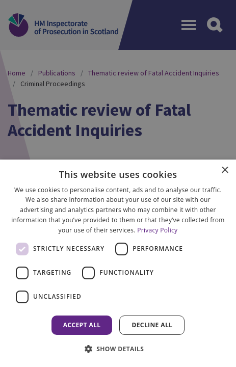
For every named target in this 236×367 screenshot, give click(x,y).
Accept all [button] (82, 325)
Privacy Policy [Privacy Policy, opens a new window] (157, 230)
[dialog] (118, 263)
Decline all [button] (152, 325)
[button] (118, 349)
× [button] (224, 170)
